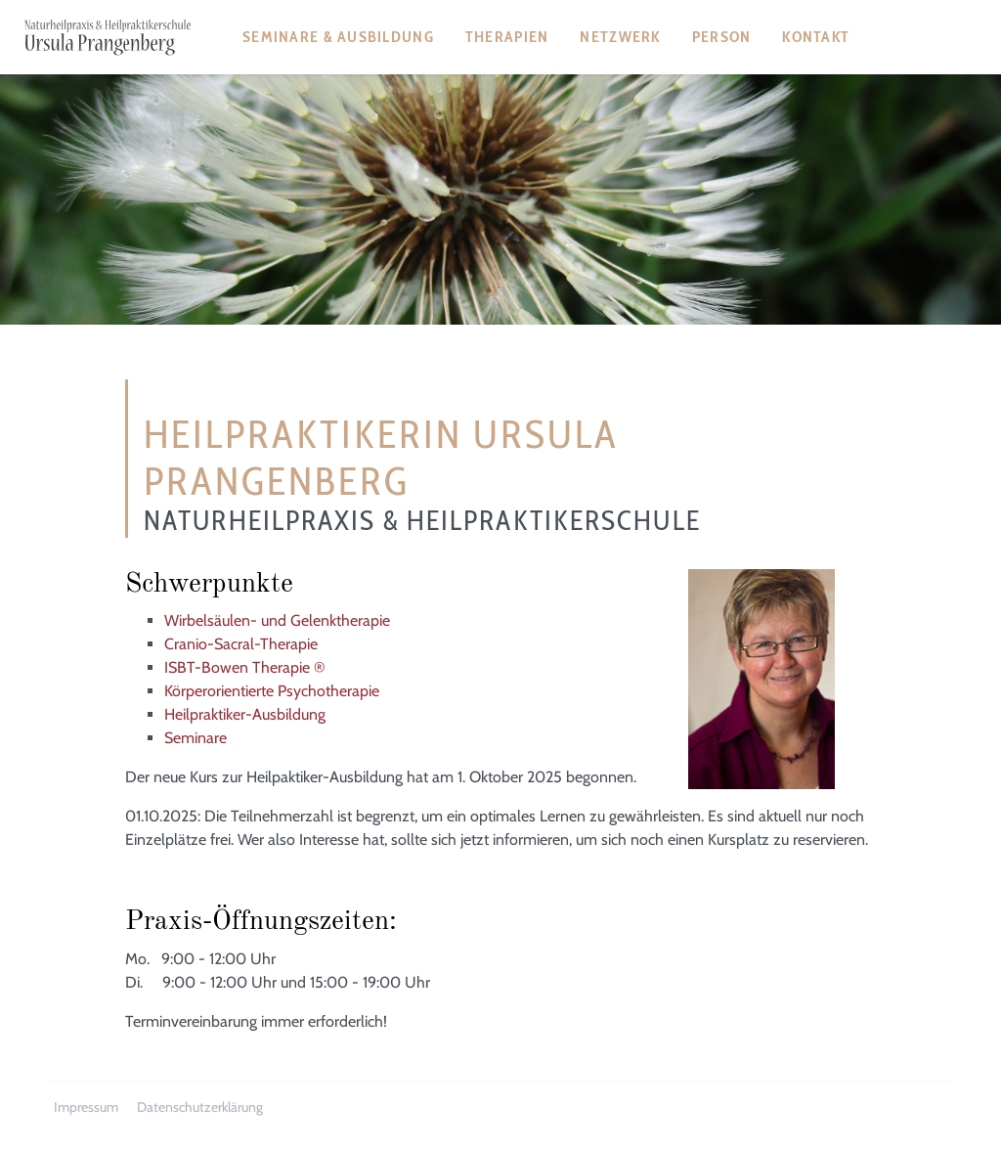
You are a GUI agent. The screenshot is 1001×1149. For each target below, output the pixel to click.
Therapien (507, 36)
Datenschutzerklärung (200, 1107)
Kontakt (815, 36)
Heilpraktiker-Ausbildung (245, 714)
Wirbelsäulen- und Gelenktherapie (277, 620)
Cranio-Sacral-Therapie (241, 644)
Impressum (86, 1107)
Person (722, 36)
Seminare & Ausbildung (338, 36)
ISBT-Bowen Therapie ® (245, 667)
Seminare (195, 738)
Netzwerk (620, 36)
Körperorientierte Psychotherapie (271, 691)
